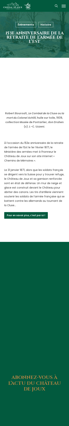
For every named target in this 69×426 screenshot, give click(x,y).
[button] (64, 6)
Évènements (26, 24)
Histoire (45, 24)
